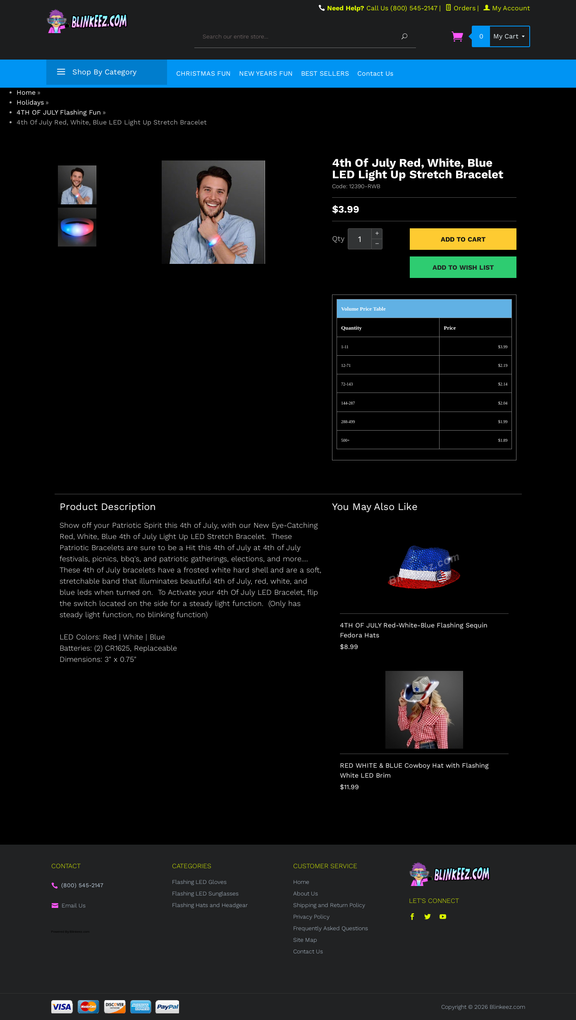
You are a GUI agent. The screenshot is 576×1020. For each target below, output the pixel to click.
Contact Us (375, 73)
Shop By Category (95, 73)
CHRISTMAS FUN (203, 73)
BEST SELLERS (325, 73)
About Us (305, 893)
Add (463, 239)
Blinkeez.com (507, 1006)
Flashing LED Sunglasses (205, 893)
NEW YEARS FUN (266, 73)
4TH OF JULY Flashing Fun (59, 112)
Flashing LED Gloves (199, 882)
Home (26, 92)
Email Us (74, 905)
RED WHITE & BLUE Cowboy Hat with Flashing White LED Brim (414, 770)
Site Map (305, 939)
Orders (460, 8)
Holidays (30, 102)
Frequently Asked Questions (330, 928)
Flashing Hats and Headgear (210, 905)
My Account (506, 8)
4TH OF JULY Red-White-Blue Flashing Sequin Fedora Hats (414, 630)
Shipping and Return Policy (329, 905)
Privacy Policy (311, 916)
